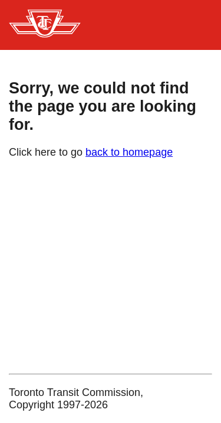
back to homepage (129, 152)
